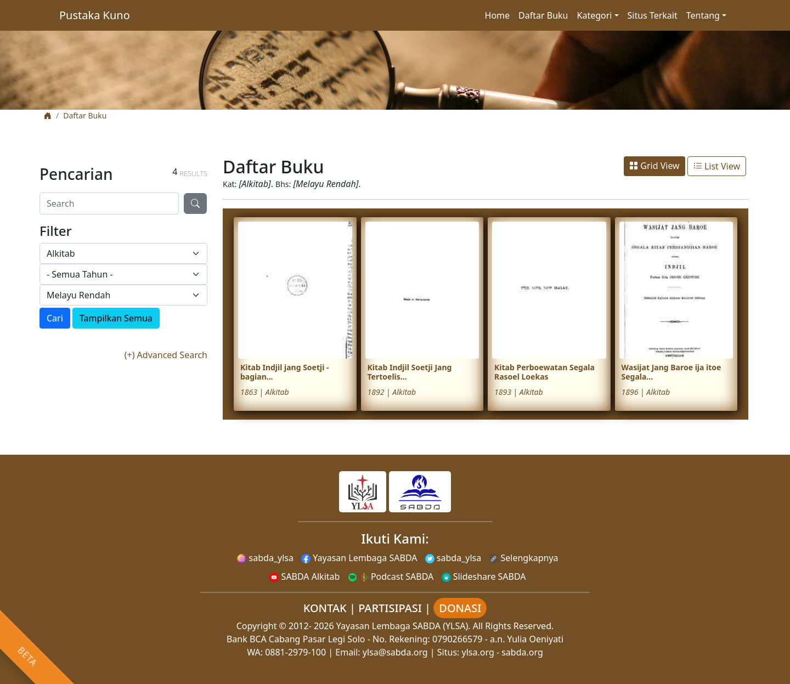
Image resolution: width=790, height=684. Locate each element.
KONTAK (325, 608)
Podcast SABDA (391, 576)
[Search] (109, 203)
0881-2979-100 (295, 652)
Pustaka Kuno (94, 15)
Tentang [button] (703, 15)
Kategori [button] (594, 15)
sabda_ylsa (265, 558)
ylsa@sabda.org (395, 652)
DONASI (460, 608)
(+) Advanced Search (166, 355)
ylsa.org (478, 652)
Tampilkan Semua (116, 318)
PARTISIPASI (390, 608)
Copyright (256, 626)
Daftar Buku (543, 15)
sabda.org (522, 652)
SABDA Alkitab (304, 576)
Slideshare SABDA (484, 576)
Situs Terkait (653, 15)
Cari (55, 318)
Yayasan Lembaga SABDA (359, 558)
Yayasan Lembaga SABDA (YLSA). (403, 626)
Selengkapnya (523, 558)
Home (497, 15)
